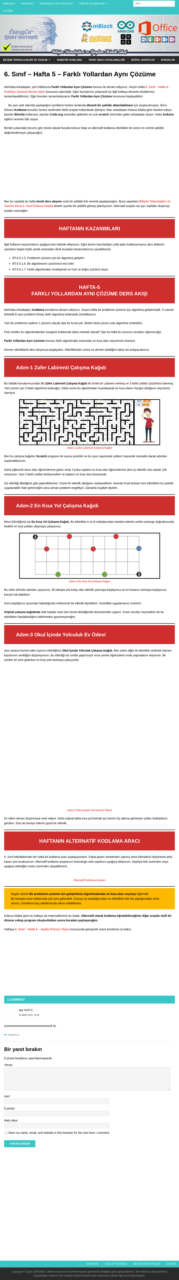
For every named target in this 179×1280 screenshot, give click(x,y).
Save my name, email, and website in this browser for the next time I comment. (59, 1132)
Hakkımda (27, 3)
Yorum (8, 1065)
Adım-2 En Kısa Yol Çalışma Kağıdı (89, 581)
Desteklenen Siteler (146, 1264)
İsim (7, 1096)
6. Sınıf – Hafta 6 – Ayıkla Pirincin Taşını (42, 929)
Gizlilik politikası (116, 1264)
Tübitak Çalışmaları (91, 3)
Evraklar (168, 59)
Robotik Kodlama (69, 59)
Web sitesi (10, 1120)
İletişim (8, 11)
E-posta (9, 1108)
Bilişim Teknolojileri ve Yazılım (25, 59)
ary (21, 1010)
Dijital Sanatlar (143, 59)
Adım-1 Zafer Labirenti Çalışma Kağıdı (89, 447)
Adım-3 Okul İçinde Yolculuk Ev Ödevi (89, 810)
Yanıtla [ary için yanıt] (13, 1034)
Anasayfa (9, 3)
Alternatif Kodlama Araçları (89, 880)
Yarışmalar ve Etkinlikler (56, 3)
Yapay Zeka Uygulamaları (107, 59)
